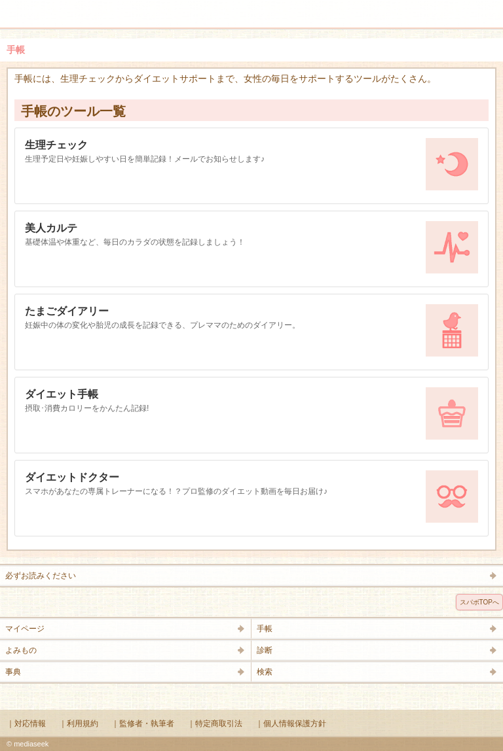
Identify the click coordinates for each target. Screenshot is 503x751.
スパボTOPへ (479, 602)
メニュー (18, 8)
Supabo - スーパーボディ (254, 16)
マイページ (25, 628)
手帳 (264, 628)
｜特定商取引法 (214, 723)
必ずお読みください (40, 575)
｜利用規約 (78, 723)
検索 (452, 8)
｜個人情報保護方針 (290, 723)
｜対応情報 (26, 723)
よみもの (21, 650)
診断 (264, 650)
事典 (13, 671)
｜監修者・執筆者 (142, 723)
